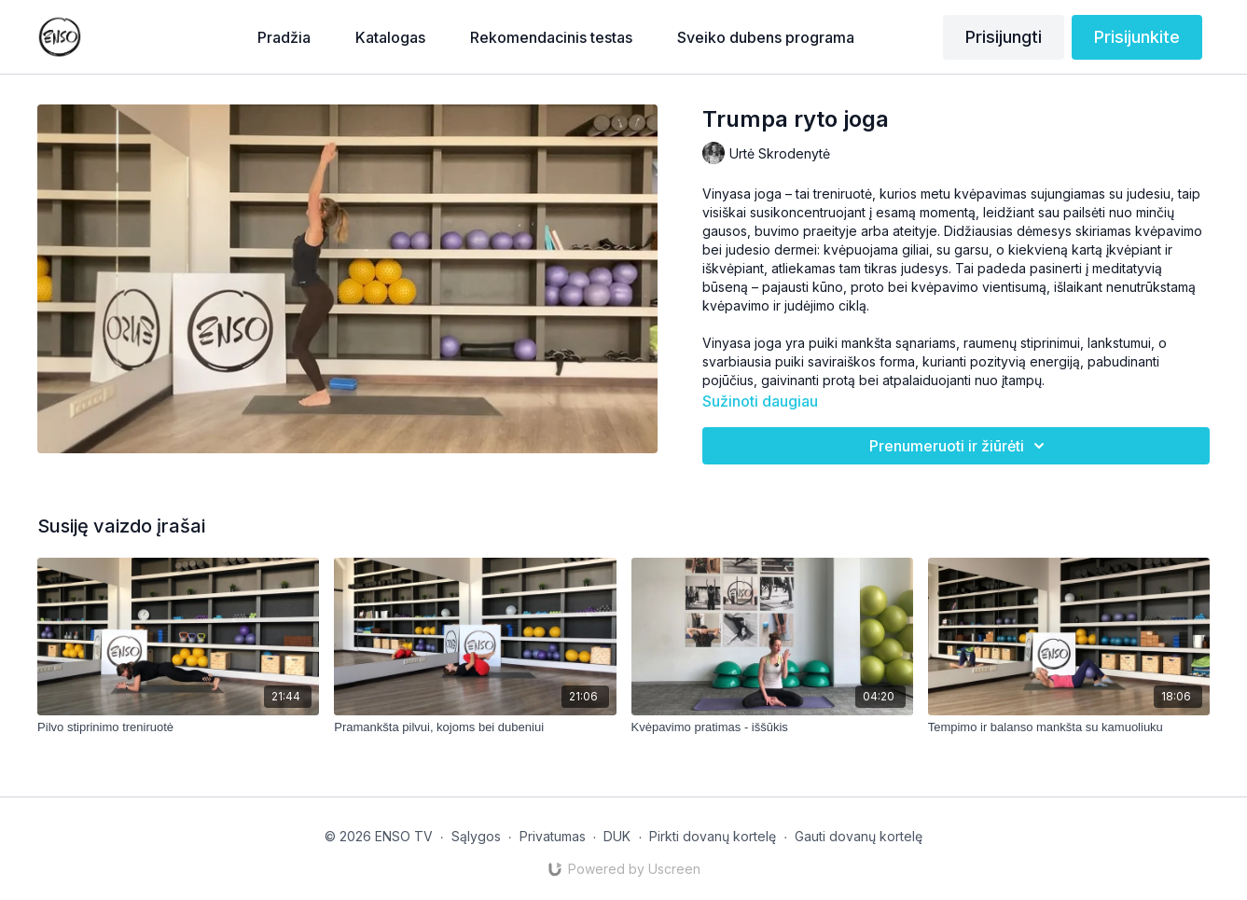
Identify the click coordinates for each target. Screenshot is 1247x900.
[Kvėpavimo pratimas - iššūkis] (772, 727)
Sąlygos (476, 836)
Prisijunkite (1137, 37)
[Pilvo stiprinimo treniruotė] (178, 727)
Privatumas (553, 836)
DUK (616, 836)
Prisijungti (1003, 37)
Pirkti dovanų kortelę (712, 836)
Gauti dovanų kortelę (858, 836)
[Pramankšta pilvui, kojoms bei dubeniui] (475, 727)
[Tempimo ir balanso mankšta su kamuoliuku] (1069, 727)
